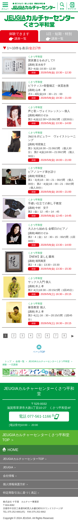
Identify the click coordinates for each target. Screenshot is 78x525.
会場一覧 (20, 361)
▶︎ (72, 336)
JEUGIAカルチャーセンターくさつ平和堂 (49, 361)
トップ (8, 361)
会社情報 (8, 475)
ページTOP (39, 351)
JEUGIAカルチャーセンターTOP (23, 458)
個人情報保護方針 (14, 484)
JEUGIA (8, 467)
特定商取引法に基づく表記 (20, 492)
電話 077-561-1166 (39, 416)
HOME (10, 450)
